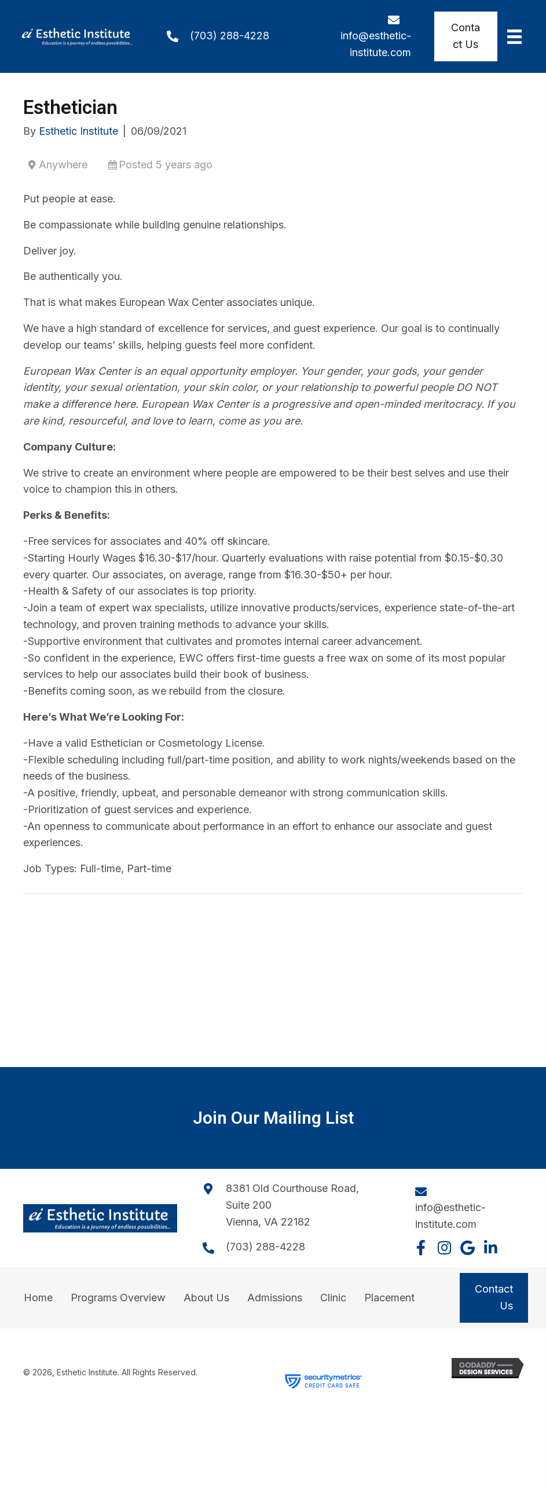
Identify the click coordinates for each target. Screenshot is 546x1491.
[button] (421, 1247)
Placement (389, 1297)
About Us (206, 1297)
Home (38, 1297)
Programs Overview (118, 1297)
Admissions (274, 1297)
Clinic (333, 1297)
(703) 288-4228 (229, 35)
